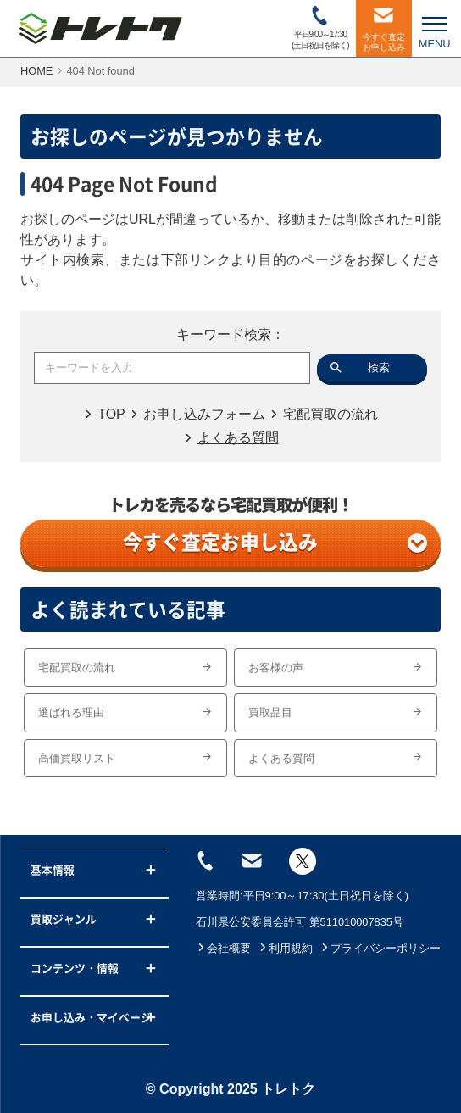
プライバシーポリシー (380, 948)
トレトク (288, 1089)
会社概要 (223, 948)
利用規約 (285, 948)
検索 (379, 367)
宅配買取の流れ (125, 667)
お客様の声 (335, 667)
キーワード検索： (230, 334)
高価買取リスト (125, 758)
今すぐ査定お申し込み (275, 541)
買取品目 (335, 712)
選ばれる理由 (125, 712)
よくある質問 (335, 758)
